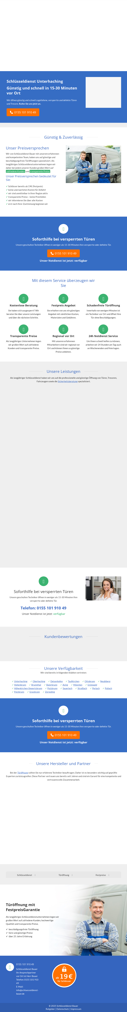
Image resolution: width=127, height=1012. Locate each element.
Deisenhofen (56, 681)
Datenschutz (63, 1009)
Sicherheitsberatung (68, 381)
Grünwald (92, 684)
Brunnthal (36, 684)
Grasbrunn (34, 692)
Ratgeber (50, 1009)
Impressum (75, 1009)
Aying (65, 684)
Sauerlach (67, 688)
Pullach (108, 688)
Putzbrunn (52, 688)
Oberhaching (39, 681)
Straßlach (82, 688)
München (77, 684)
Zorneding (50, 692)
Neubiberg (105, 681)
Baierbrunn (51, 684)
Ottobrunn (90, 681)
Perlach (96, 688)
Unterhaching (20, 681)
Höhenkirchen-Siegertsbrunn (28, 688)
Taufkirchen (73, 681)
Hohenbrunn (20, 684)
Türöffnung (22, 772)
